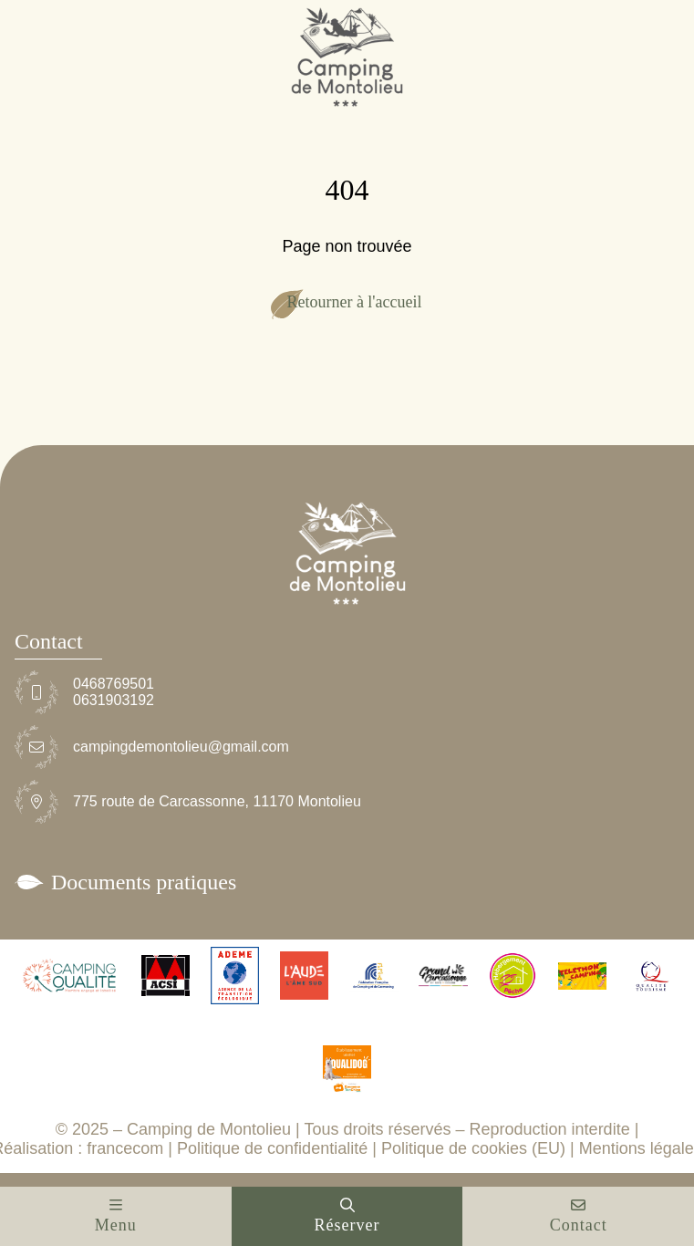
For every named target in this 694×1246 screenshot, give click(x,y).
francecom (125, 1148)
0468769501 (113, 683)
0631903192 (113, 700)
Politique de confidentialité (272, 1148)
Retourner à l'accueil (353, 302)
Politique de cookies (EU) (473, 1148)
